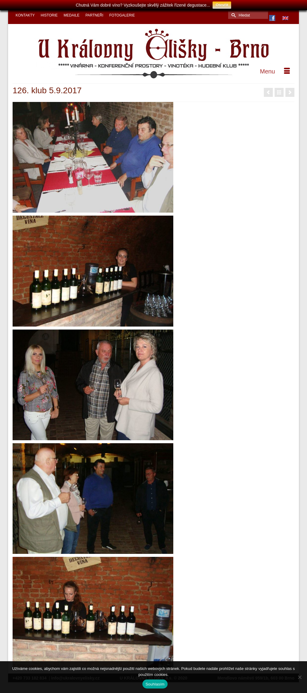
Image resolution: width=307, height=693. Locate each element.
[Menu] (274, 67)
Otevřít (222, 5)
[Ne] (300, 677)
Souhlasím (155, 684)
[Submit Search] (232, 11)
